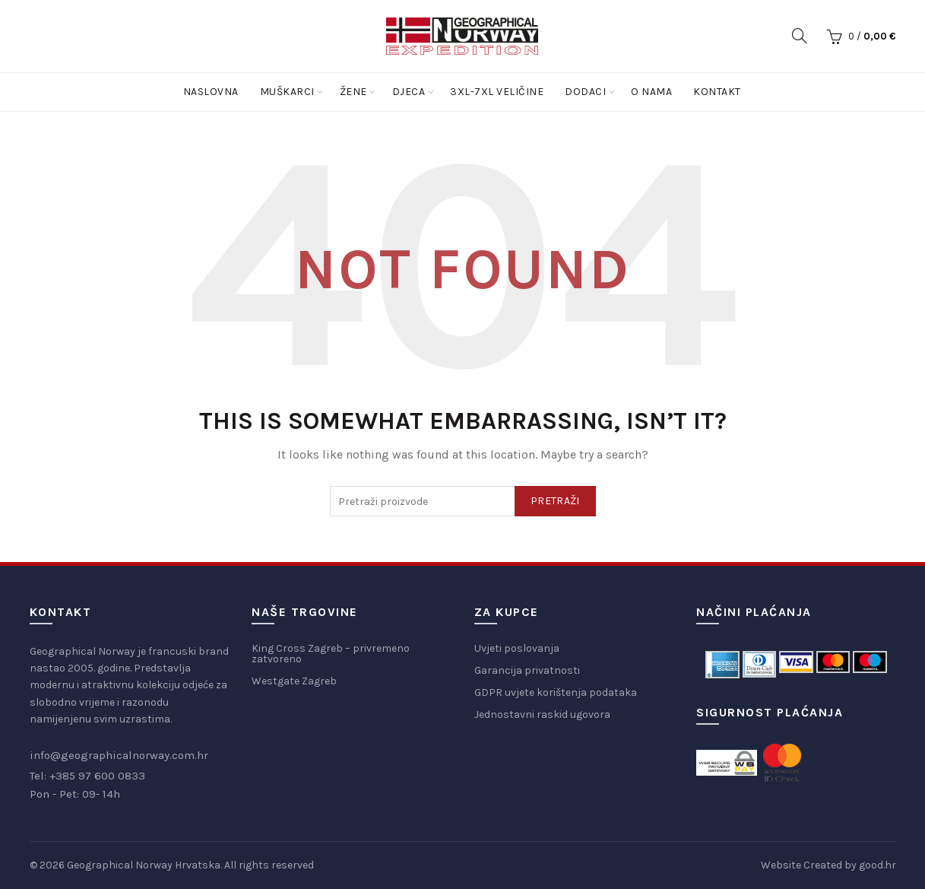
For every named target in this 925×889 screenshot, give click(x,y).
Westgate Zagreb (294, 681)
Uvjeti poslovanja (516, 648)
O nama (651, 91)
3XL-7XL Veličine (496, 91)
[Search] (799, 35)
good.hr (877, 865)
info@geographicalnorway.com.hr (119, 755)
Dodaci (585, 91)
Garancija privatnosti (527, 670)
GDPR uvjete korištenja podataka (555, 692)
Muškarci (287, 91)
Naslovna (211, 91)
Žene (353, 91)
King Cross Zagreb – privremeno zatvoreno (331, 653)
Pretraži (555, 500)
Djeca (409, 91)
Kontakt (717, 91)
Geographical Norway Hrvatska (143, 865)
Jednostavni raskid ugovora (542, 714)
